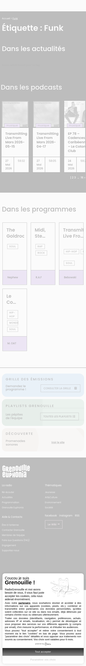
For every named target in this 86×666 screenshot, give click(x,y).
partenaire (24, 603)
